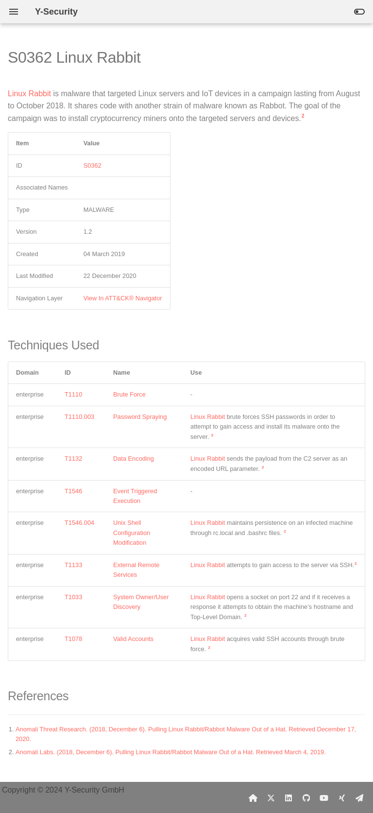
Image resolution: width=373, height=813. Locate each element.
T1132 (73, 458)
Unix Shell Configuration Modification (131, 532)
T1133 (73, 565)
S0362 (93, 165)
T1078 (73, 638)
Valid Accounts (133, 638)
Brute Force (129, 394)
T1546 (73, 491)
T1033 (73, 597)
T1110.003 (79, 416)
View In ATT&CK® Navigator (123, 298)
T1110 (73, 394)
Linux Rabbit (29, 93)
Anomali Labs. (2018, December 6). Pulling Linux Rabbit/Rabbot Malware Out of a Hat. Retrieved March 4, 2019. (171, 752)
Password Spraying (140, 416)
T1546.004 (79, 522)
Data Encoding (133, 458)
